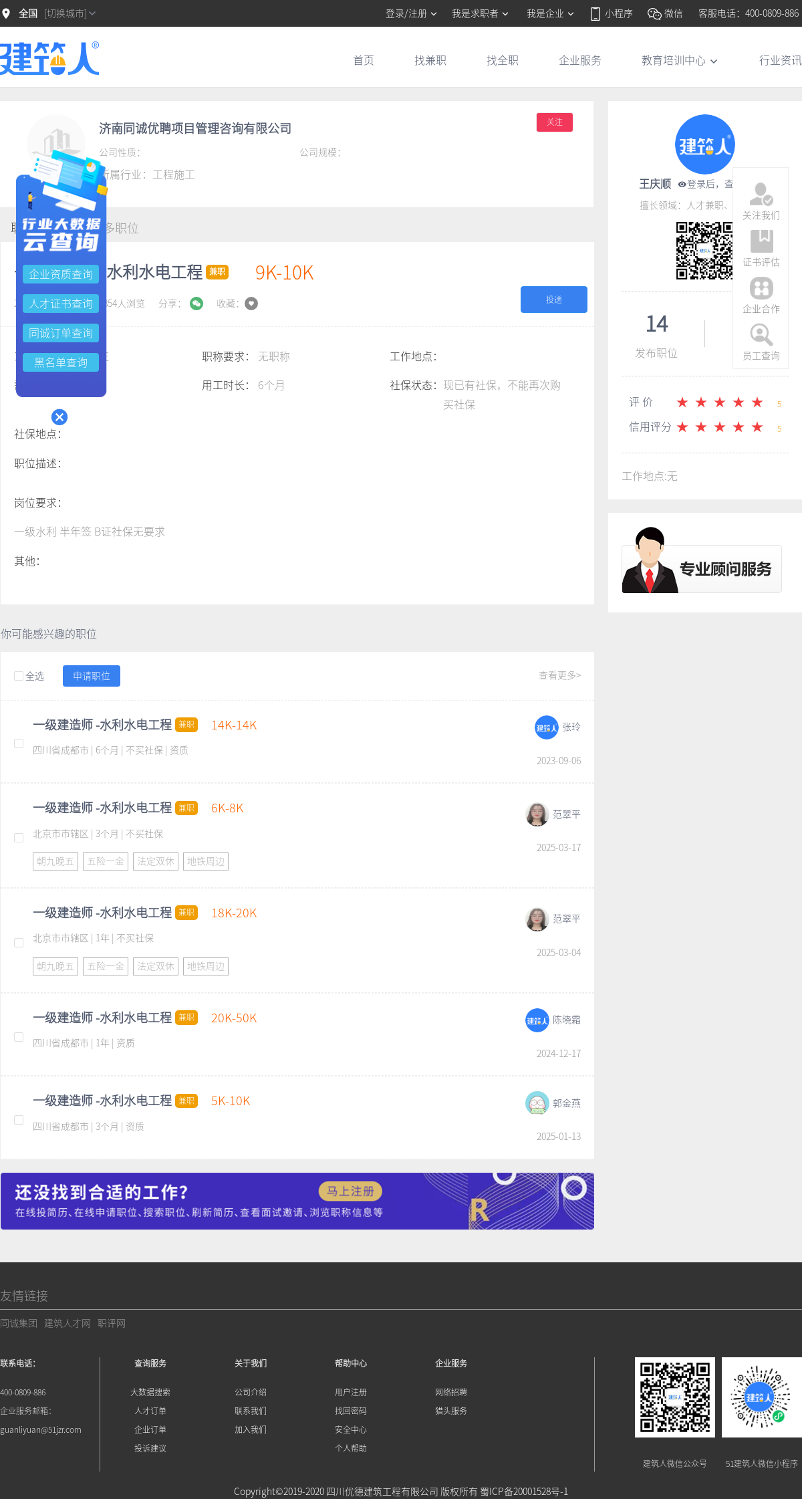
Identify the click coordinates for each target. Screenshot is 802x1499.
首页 (363, 60)
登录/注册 (412, 13)
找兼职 (430, 60)
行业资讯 (780, 60)
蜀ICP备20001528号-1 (524, 1491)
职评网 (112, 1323)
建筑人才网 (67, 1323)
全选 (29, 676)
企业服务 (580, 60)
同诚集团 (18, 1323)
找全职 (503, 60)
